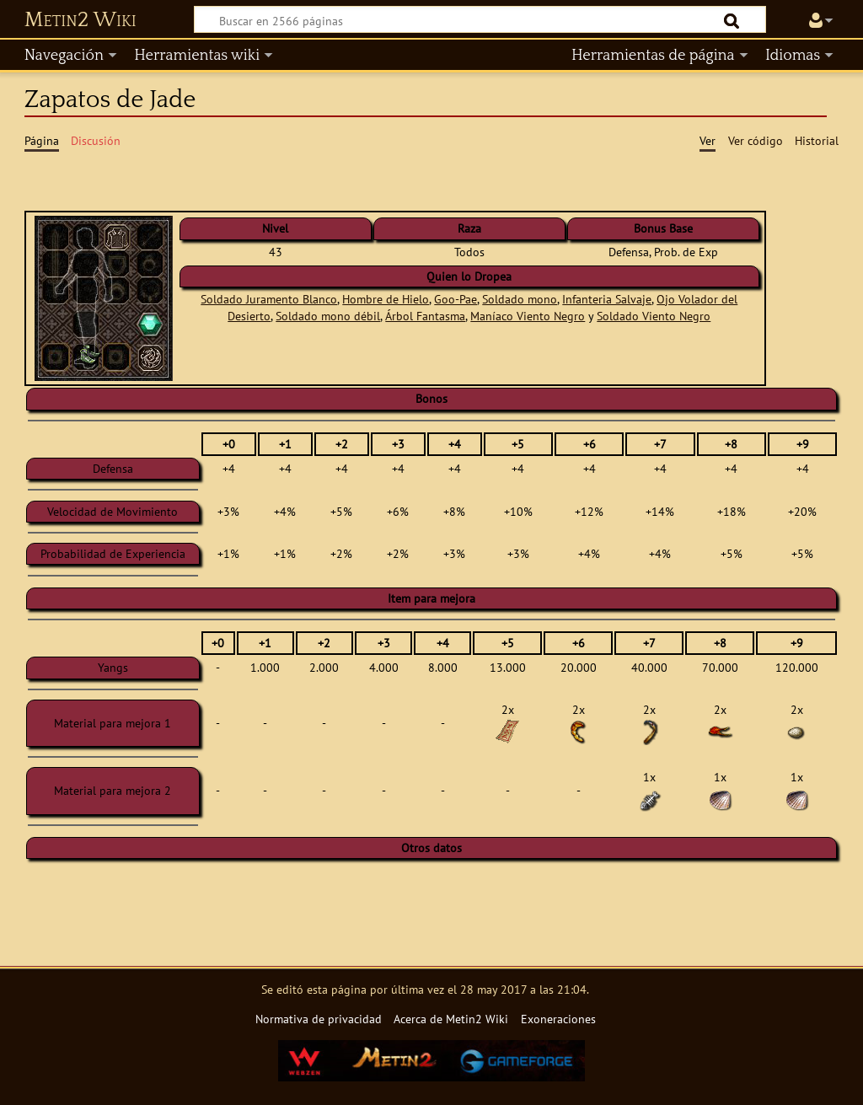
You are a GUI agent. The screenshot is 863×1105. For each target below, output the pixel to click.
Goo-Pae (455, 299)
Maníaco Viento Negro (527, 316)
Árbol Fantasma (425, 316)
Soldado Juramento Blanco (269, 299)
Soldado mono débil (328, 316)
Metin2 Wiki (80, 20)
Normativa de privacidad (318, 1019)
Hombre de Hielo (385, 299)
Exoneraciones (558, 1019)
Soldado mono (519, 299)
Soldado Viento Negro (653, 316)
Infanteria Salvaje (606, 299)
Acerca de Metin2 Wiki (451, 1019)
